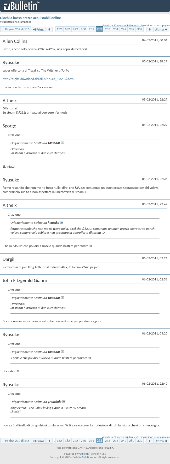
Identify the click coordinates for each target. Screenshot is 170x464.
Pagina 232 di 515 (17, 29)
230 (83, 29)
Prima (38, 29)
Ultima (161, 29)
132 (59, 29)
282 (131, 29)
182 (67, 29)
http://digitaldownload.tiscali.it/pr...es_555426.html (38, 79)
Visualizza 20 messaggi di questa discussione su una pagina (136, 25)
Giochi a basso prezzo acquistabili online (30, 18)
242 (123, 29)
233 (107, 29)
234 (115, 29)
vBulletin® (84, 453)
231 (91, 29)
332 (140, 29)
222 (75, 29)
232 (99, 29)
